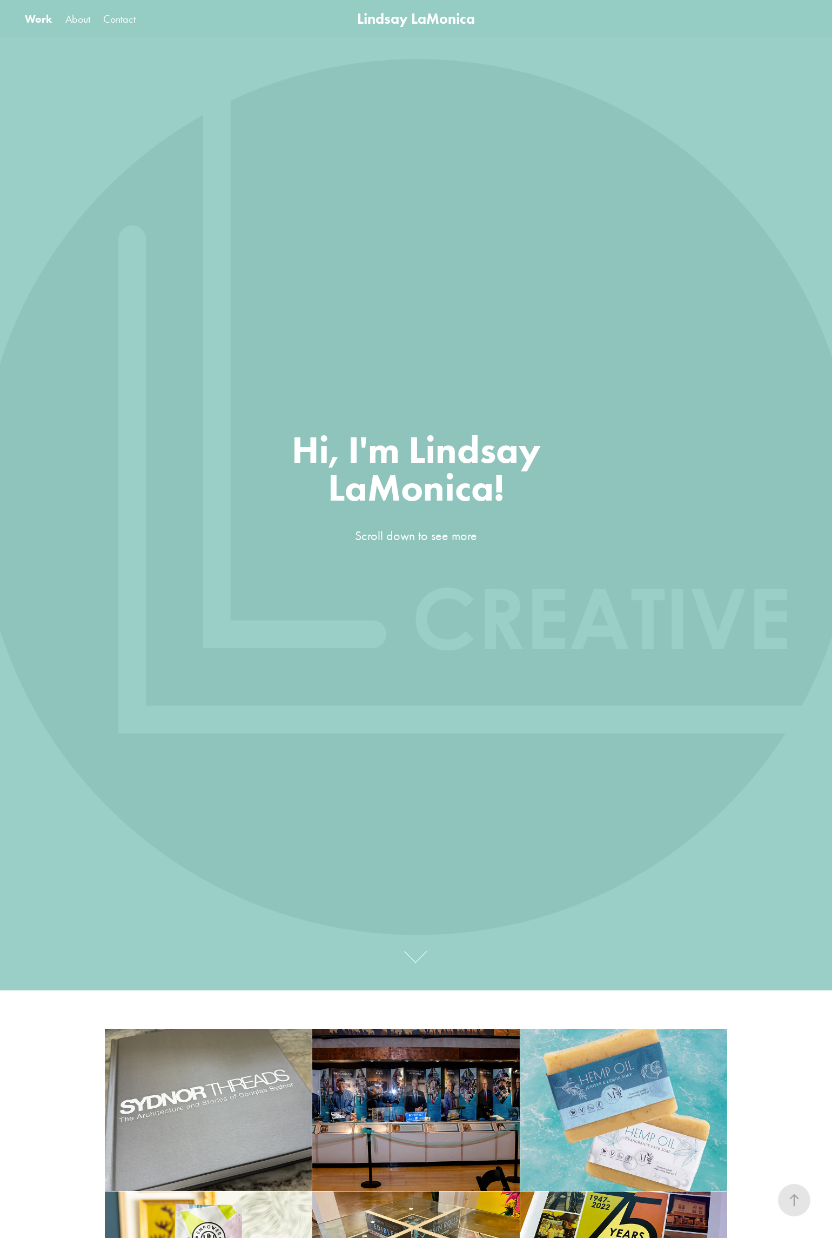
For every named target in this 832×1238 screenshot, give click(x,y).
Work (38, 18)
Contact (119, 18)
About (77, 18)
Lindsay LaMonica (416, 19)
